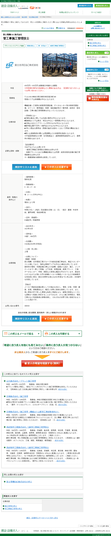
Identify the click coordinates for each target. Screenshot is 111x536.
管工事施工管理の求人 (13, 509)
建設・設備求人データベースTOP (10, 17)
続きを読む (62, 389)
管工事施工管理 (33, 17)
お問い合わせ (89, 531)
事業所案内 (80, 531)
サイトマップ (64, 531)
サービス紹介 (96, 12)
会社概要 (72, 531)
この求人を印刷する (58, 333)
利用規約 (36, 531)
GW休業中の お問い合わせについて (98, 27)
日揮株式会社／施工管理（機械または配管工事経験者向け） (33, 412)
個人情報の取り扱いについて (49, 531)
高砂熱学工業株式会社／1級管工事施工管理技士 (27, 427)
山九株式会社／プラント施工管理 (21, 381)
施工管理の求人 (11, 506)
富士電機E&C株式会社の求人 (19, 482)
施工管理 (24, 17)
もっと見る (104, 61)
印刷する (60, 28)
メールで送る (48, 28)
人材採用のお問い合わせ (102, 531)
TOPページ (14, 12)
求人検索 (41, 12)
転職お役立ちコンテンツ (69, 12)
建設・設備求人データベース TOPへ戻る (42, 518)
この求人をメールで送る (20, 333)
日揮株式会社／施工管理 (17, 396)
